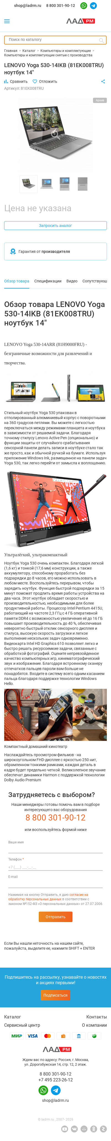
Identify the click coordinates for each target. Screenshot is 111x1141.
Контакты (96, 1017)
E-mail (13, 877)
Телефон (16, 859)
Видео (72, 281)
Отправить (56, 917)
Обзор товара (16, 281)
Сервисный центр (22, 1025)
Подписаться (55, 995)
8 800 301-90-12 (60, 5)
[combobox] (55, 40)
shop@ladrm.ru (27, 5)
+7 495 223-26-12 (55, 1079)
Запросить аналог (55, 225)
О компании (94, 1025)
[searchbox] (55, 39)
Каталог (12, 1017)
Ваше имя (16, 842)
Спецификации (47, 281)
